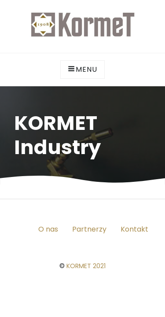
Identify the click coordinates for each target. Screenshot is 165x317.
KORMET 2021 (86, 266)
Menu (82, 69)
